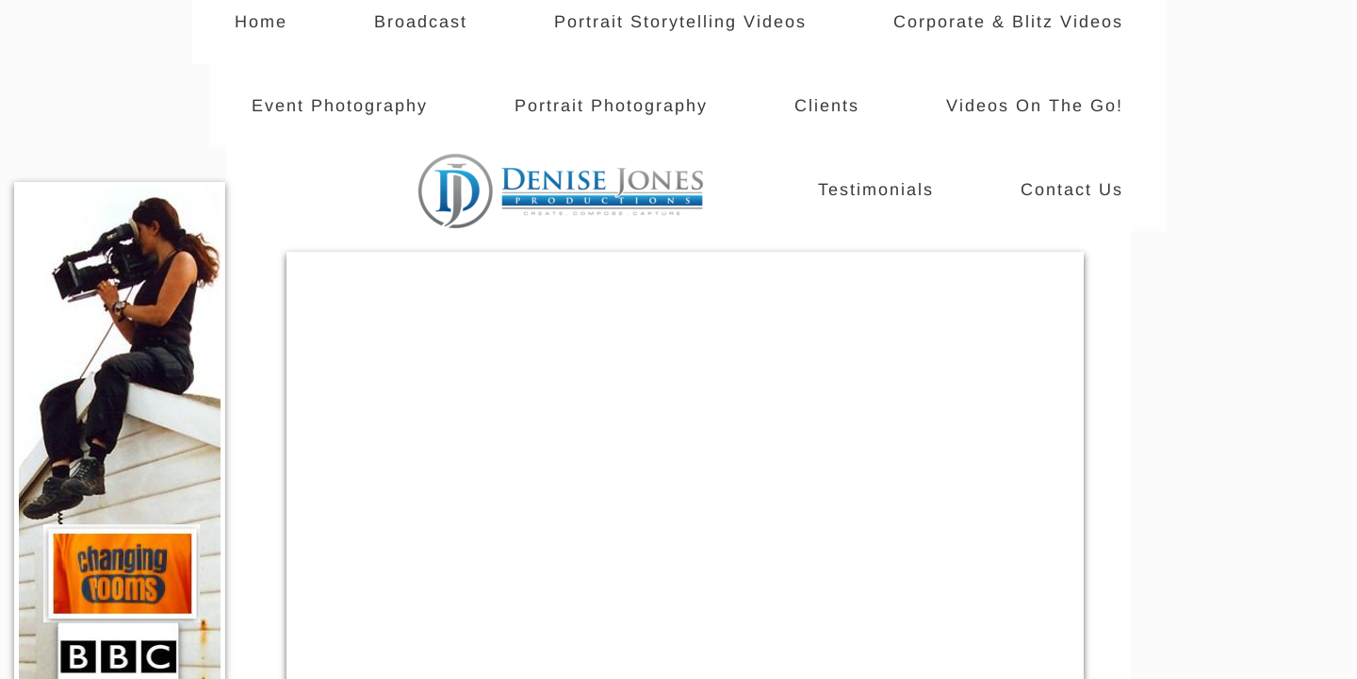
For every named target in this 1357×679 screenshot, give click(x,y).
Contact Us (1072, 189)
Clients (826, 105)
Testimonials (876, 189)
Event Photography (340, 105)
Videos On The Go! (1034, 105)
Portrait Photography (611, 105)
